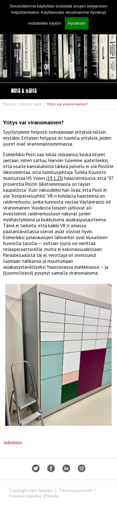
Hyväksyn (76, 23)
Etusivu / (11, 104)
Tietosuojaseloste (75, 490)
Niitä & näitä (24, 90)
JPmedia (51, 496)
